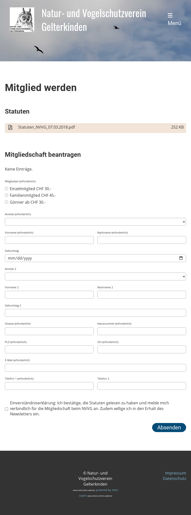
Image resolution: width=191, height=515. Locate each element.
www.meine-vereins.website (99, 495)
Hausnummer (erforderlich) (114, 323)
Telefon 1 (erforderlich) (19, 378)
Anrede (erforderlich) (18, 214)
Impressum (175, 473)
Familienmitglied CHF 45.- (30, 195)
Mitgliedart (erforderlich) (20, 181)
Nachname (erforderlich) (112, 232)
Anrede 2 (10, 269)
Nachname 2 (105, 287)
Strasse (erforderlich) (18, 323)
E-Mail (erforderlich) (17, 360)
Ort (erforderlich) (107, 342)
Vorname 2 (12, 287)
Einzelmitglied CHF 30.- (28, 188)
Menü (174, 19)
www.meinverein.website (84, 490)
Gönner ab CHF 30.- (25, 202)
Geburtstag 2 (13, 305)
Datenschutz (174, 478)
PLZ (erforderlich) (15, 342)
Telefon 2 (103, 378)
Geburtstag (12, 250)
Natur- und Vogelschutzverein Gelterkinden (94, 19)
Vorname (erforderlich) (19, 232)
